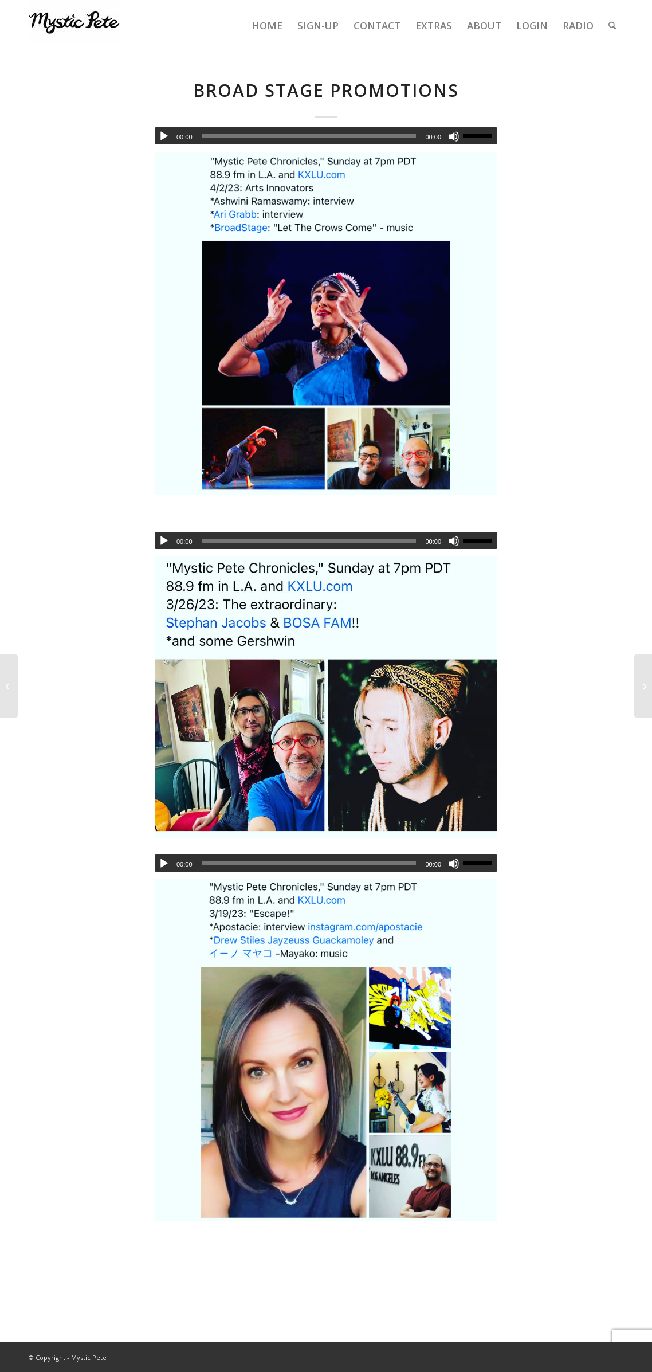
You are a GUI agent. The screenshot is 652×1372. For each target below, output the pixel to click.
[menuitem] (267, 26)
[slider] (309, 136)
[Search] (612, 26)
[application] (326, 135)
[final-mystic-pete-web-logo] (74, 26)
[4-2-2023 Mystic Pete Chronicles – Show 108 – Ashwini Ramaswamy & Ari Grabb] (9, 686)
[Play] (164, 136)
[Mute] (453, 136)
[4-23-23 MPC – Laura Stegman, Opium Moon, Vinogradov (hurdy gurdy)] (643, 686)
